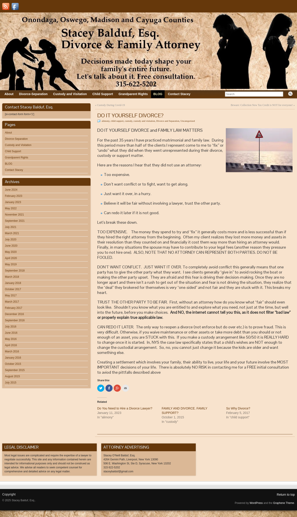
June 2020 (11, 245)
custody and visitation (144, 121)
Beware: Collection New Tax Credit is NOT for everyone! (262, 105)
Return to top (286, 494)
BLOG (8, 163)
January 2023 (13, 202)
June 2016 (11, 332)
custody (128, 121)
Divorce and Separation (167, 121)
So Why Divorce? (238, 408)
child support (117, 121)
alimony (105, 121)
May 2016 (11, 339)
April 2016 (11, 345)
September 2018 (15, 270)
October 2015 (13, 363)
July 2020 (10, 239)
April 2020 (11, 258)
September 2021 (15, 220)
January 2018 (13, 283)
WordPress (256, 503)
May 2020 (11, 252)
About (8, 132)
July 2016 (10, 326)
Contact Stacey (14, 170)
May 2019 (11, 264)
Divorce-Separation (16, 138)
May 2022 (11, 208)
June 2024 (11, 189)
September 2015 (15, 370)
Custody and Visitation (18, 145)
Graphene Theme (283, 503)
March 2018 (12, 276)
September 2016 (15, 320)
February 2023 (13, 196)
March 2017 (12, 301)
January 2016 (13, 357)
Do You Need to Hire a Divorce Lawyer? (124, 408)
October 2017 (13, 289)
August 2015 (12, 376)
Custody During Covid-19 (111, 105)
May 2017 (11, 295)
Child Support (13, 151)
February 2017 (13, 307)
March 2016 (12, 351)
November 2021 (14, 214)
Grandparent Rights (16, 157)
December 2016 (14, 314)
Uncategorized (188, 121)
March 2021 (12, 233)
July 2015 (10, 382)
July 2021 (10, 227)
